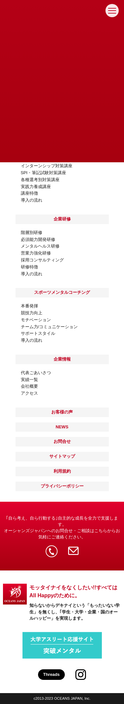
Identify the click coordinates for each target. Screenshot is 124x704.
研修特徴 (29, 267)
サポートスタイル (38, 334)
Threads (51, 674)
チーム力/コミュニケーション (49, 327)
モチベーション (36, 320)
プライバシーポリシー (62, 486)
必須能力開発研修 (38, 240)
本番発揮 (29, 306)
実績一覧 (29, 380)
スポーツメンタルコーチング (62, 292)
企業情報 (62, 359)
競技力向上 (31, 313)
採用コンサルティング (42, 260)
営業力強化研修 (36, 253)
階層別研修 (31, 233)
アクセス (29, 393)
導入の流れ (31, 274)
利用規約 (62, 471)
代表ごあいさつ (36, 373)
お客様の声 (62, 412)
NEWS (62, 426)
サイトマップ (62, 456)
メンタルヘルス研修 (40, 246)
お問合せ (62, 441)
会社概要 (29, 386)
